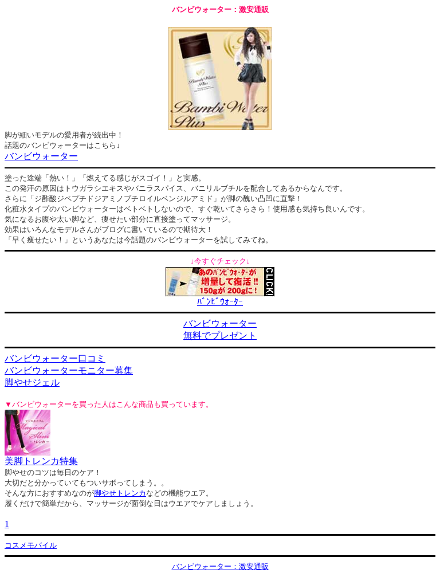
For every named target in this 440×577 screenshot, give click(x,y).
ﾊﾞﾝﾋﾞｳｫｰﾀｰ (220, 302)
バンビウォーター (41, 156)
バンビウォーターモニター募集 (69, 370)
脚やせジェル (32, 382)
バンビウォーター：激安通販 (220, 566)
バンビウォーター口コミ (55, 358)
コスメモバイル (31, 545)
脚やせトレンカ (120, 493)
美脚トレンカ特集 (41, 461)
